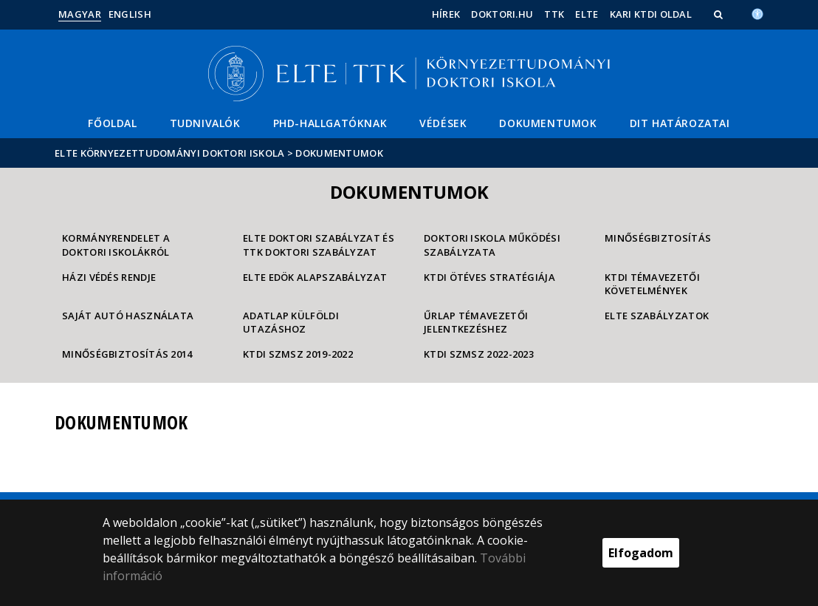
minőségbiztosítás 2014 (127, 354)
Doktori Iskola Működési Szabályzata (492, 245)
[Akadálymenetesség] (757, 12)
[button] (720, 14)
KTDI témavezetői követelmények (652, 284)
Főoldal (112, 123)
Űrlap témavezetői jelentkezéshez (476, 322)
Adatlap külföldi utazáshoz (291, 322)
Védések (443, 123)
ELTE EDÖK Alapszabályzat (315, 277)
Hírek (446, 14)
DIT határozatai (680, 123)
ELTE (586, 14)
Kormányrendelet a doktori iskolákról (116, 245)
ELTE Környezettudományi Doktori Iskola (169, 153)
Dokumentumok (548, 123)
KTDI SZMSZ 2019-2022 (298, 354)
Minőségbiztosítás (658, 238)
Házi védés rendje (109, 277)
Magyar (79, 14)
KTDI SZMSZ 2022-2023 (479, 354)
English (130, 14)
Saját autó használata (127, 315)
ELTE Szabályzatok (657, 315)
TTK (554, 14)
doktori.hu (502, 14)
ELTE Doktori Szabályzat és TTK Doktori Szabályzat (318, 245)
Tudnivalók (205, 123)
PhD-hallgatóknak (330, 123)
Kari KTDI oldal (651, 14)
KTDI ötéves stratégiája (489, 277)
